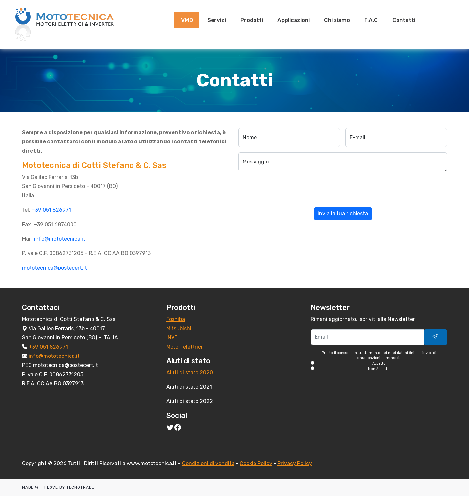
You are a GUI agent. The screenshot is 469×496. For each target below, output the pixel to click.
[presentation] (288, 189)
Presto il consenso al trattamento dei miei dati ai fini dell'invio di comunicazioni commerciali (379, 361)
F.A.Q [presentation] (371, 20)
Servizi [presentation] (216, 20)
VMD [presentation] (187, 20)
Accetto (379, 363)
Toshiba (175, 319)
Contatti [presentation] (403, 20)
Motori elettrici (184, 347)
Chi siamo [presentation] (337, 20)
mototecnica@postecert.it (54, 268)
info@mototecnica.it (59, 239)
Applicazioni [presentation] (293, 20)
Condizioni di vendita (208, 463)
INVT (172, 337)
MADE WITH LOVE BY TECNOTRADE (58, 487)
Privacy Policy (294, 463)
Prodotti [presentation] (251, 20)
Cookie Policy (256, 463)
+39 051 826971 (51, 210)
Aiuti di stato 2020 (189, 372)
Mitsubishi (178, 328)
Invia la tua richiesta (343, 213)
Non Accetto (379, 369)
